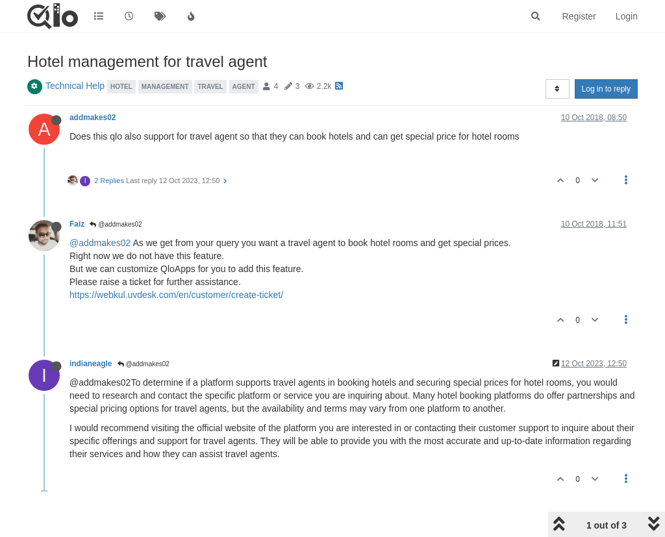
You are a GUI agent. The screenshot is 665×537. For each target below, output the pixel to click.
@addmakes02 (116, 224)
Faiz (76, 224)
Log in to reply (606, 89)
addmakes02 (92, 117)
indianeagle (90, 363)
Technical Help (75, 86)
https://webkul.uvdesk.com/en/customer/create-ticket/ (176, 295)
